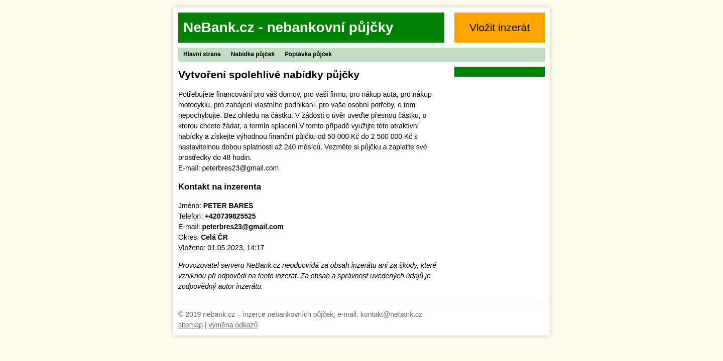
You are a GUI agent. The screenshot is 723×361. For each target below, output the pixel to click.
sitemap (190, 325)
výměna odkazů (233, 325)
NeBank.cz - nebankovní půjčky (288, 27)
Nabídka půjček (253, 54)
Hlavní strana (202, 54)
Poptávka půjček (308, 54)
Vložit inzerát (499, 27)
